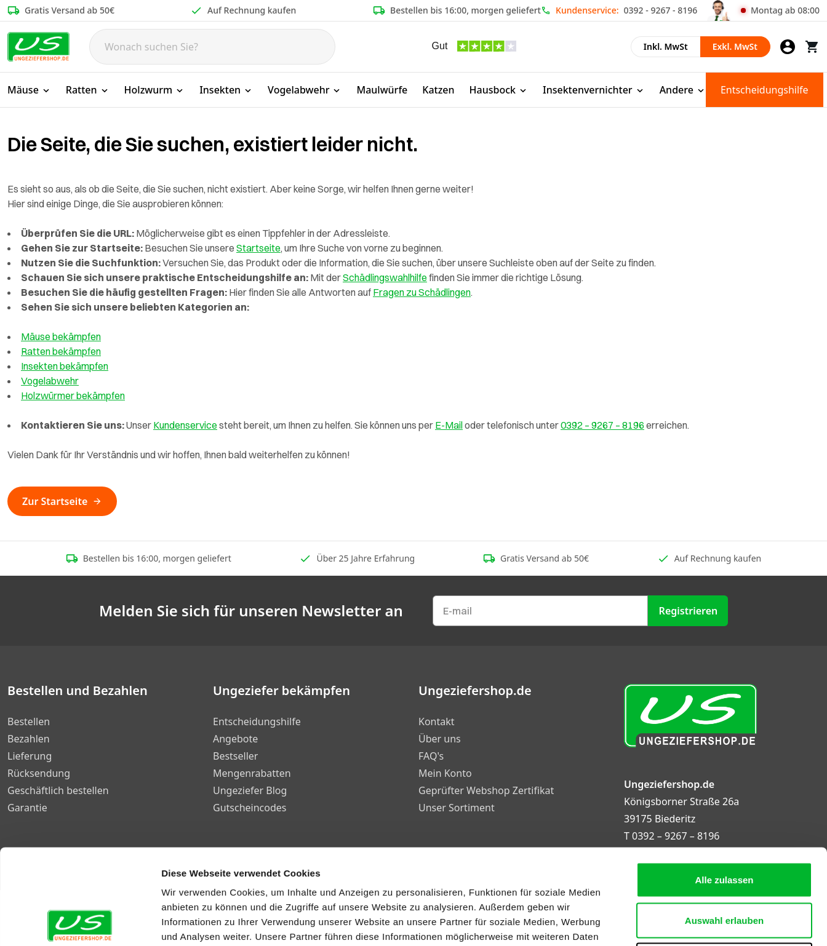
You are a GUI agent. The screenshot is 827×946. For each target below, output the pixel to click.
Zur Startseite (62, 501)
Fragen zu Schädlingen (422, 292)
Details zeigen (654, 921)
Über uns (439, 738)
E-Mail (449, 425)
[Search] (212, 47)
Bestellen (28, 721)
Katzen (438, 90)
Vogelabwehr (305, 90)
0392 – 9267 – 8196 (602, 425)
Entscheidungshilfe (765, 90)
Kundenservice (185, 425)
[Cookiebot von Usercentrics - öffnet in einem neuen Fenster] (80, 922)
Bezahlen (28, 738)
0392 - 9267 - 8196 (661, 10)
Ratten (88, 90)
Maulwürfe (381, 90)
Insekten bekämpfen (64, 366)
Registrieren (688, 611)
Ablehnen (724, 865)
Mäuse (29, 90)
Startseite (258, 248)
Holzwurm (154, 90)
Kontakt (436, 721)
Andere (683, 90)
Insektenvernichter (594, 90)
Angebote (235, 738)
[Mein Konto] (787, 46)
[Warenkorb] (812, 46)
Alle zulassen (724, 784)
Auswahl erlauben (724, 825)
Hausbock (498, 90)
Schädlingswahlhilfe (385, 277)
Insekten (226, 90)
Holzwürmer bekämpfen (73, 395)
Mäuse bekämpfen (61, 336)
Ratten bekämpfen (61, 351)
